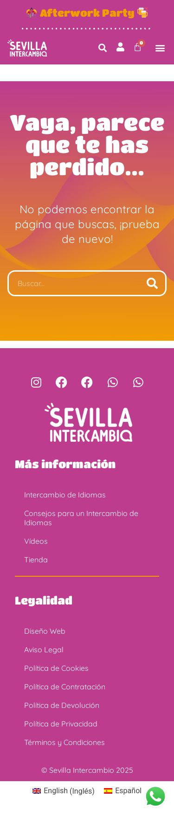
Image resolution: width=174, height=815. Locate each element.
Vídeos (36, 541)
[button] (102, 48)
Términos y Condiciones (64, 742)
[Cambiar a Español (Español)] (122, 791)
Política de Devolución (61, 705)
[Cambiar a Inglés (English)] (63, 791)
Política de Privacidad (60, 723)
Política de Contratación (64, 686)
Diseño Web (44, 631)
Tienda (36, 559)
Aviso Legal (44, 649)
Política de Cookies (56, 668)
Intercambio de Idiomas (65, 494)
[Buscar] (152, 283)
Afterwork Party (87, 12)
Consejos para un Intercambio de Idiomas (81, 518)
